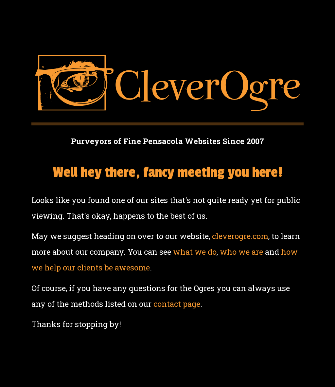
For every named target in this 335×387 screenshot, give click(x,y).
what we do (195, 252)
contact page (176, 304)
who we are (241, 252)
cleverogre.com (240, 236)
